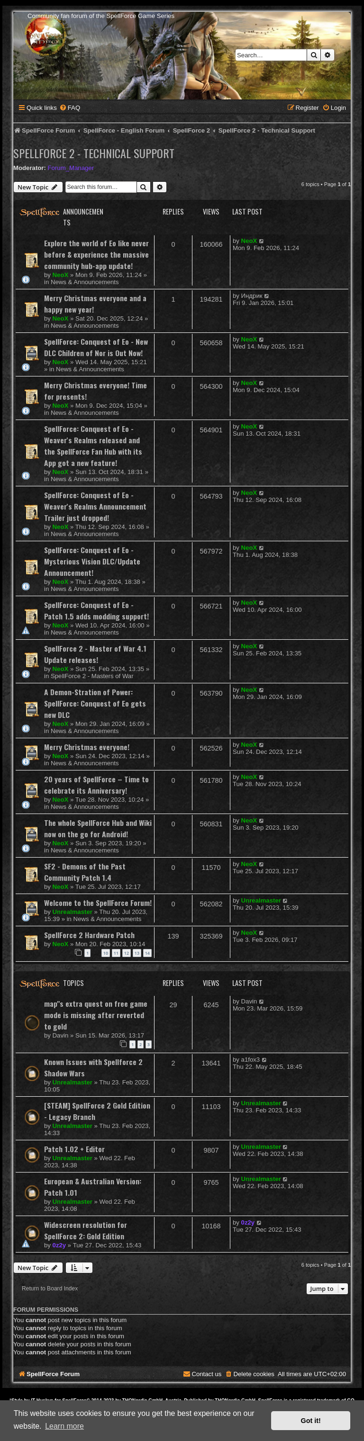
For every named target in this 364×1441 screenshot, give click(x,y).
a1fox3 (250, 1059)
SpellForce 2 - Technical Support (93, 152)
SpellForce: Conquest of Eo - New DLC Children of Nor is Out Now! (96, 347)
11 (116, 953)
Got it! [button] (311, 1420)
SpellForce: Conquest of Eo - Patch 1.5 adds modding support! (96, 610)
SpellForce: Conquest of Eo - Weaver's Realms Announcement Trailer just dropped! (95, 506)
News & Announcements (85, 282)
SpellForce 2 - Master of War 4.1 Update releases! (95, 654)
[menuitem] (69, 108)
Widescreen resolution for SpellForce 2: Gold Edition (85, 1230)
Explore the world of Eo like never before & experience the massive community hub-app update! (96, 254)
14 (147, 953)
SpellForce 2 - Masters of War (92, 676)
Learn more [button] (64, 1426)
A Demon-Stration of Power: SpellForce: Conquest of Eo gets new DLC (95, 703)
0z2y (59, 1245)
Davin (61, 1035)
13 (137, 953)
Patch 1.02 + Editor (74, 1149)
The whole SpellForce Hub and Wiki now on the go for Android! (98, 828)
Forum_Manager (71, 167)
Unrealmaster (72, 911)
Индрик (252, 295)
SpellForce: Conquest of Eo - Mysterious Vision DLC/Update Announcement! (92, 561)
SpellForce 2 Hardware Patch (89, 934)
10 (105, 953)
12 (126, 953)
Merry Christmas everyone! (86, 746)
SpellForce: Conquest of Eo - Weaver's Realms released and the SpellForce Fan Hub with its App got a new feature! (93, 445)
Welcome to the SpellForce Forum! (98, 902)
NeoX (61, 274)
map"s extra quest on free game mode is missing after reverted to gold (95, 1015)
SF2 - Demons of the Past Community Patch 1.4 (85, 871)
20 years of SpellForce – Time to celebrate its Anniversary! (96, 784)
